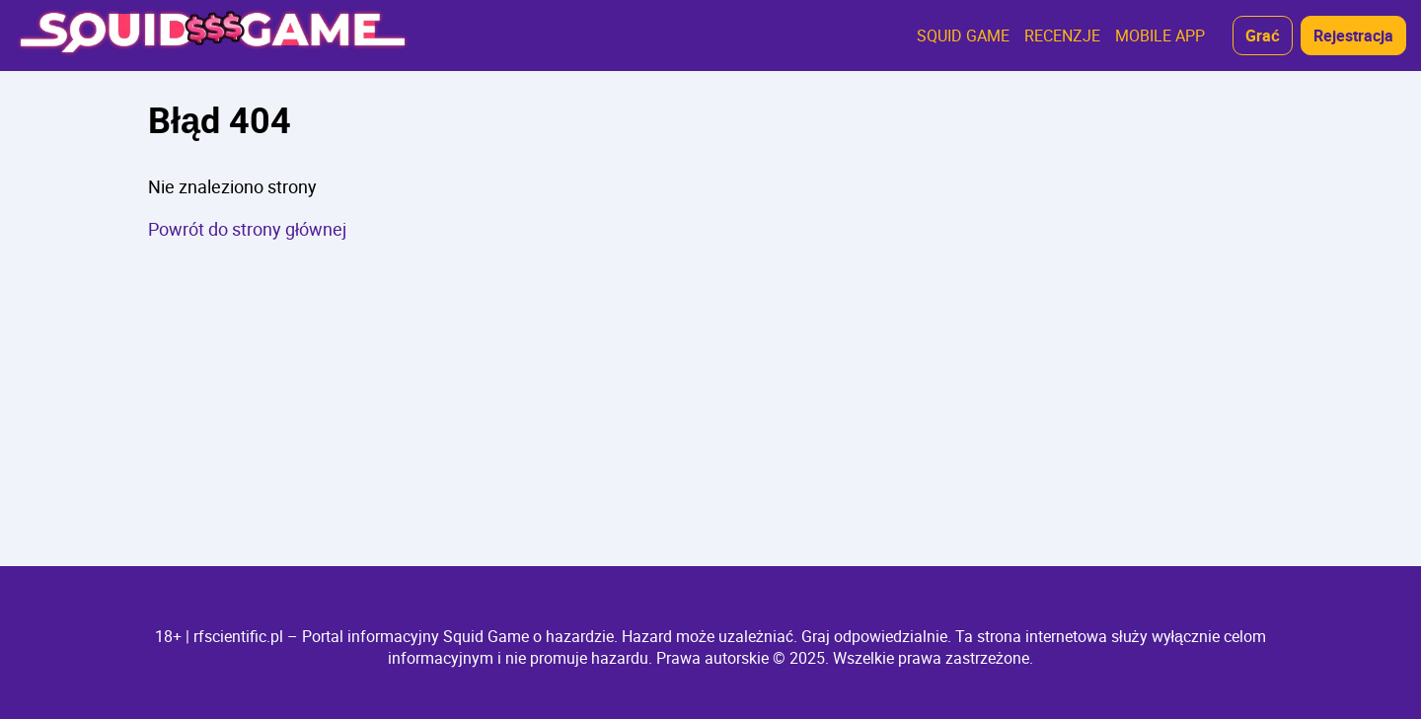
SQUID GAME (963, 35)
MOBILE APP (1160, 35)
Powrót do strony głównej (247, 229)
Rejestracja (1353, 35)
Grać (1262, 35)
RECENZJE (1062, 35)
